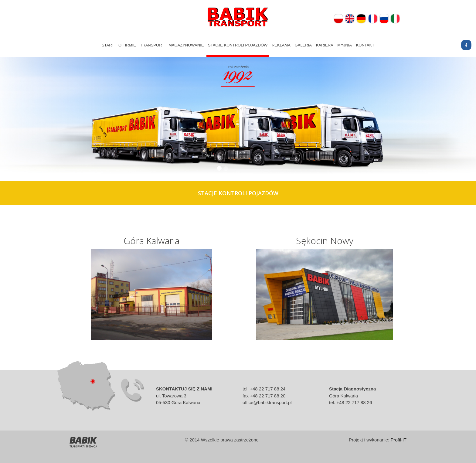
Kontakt (365, 45)
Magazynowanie (186, 45)
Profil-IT (399, 439)
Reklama (281, 45)
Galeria (303, 45)
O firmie (127, 45)
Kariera (324, 45)
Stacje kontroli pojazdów (237, 45)
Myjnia (344, 45)
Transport (152, 45)
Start (108, 45)
